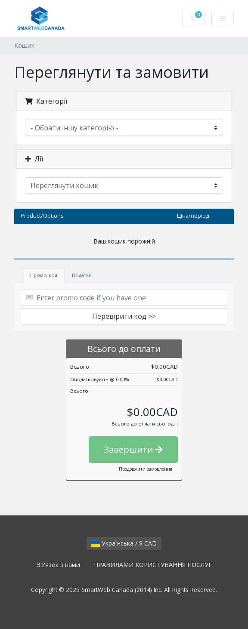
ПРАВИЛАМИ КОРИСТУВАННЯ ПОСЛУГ (153, 565)
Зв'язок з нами (58, 565)
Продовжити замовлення (145, 469)
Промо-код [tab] (43, 275)
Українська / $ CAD (124, 543)
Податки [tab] (82, 275)
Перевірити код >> (124, 316)
